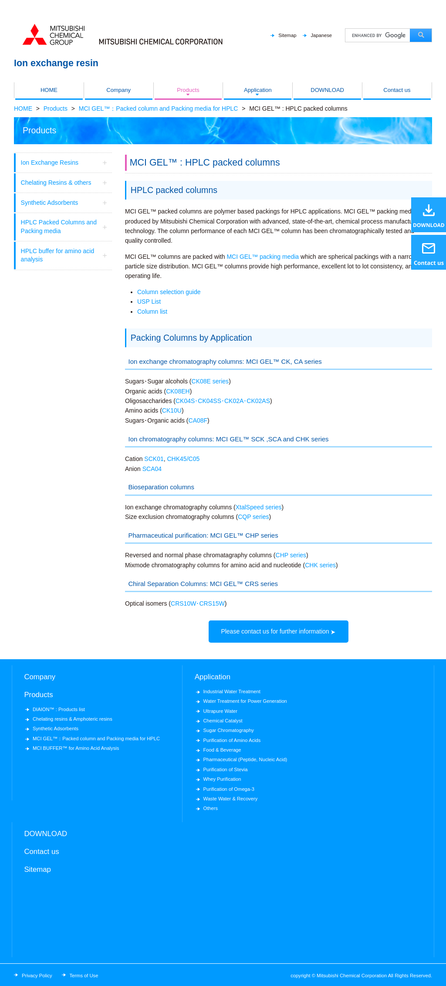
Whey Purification (222, 779)
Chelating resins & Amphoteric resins (72, 719)
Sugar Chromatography (228, 730)
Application (258, 90)
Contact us (396, 90)
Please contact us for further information (275, 631)
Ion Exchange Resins (65, 163)
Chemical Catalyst (222, 720)
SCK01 (153, 458)
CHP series (291, 555)
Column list (152, 311)
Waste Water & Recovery (230, 798)
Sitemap (287, 35)
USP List (149, 301)
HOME (49, 90)
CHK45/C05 (183, 458)
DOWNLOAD (327, 90)
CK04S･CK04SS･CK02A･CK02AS (223, 400)
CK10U (172, 410)
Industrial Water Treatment (231, 691)
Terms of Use (84, 975)
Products (188, 90)
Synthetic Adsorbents (65, 202)
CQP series (253, 516)
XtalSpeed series (259, 507)
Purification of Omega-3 (228, 789)
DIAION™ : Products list (59, 709)
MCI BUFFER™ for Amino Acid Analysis (76, 748)
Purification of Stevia (225, 769)
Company (118, 90)
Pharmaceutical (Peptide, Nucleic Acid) (245, 759)
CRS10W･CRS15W (198, 603)
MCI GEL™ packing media (262, 256)
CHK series (320, 565)
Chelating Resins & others (65, 183)
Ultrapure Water (220, 711)
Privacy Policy (37, 975)
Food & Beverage (222, 749)
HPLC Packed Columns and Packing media (65, 226)
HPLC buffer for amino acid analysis (65, 255)
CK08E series (210, 381)
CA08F (198, 420)
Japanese (321, 35)
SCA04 (152, 468)
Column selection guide (169, 291)
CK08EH (177, 391)
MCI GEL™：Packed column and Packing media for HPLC (158, 108)
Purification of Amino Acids (231, 740)
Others (210, 808)
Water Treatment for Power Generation (245, 701)
